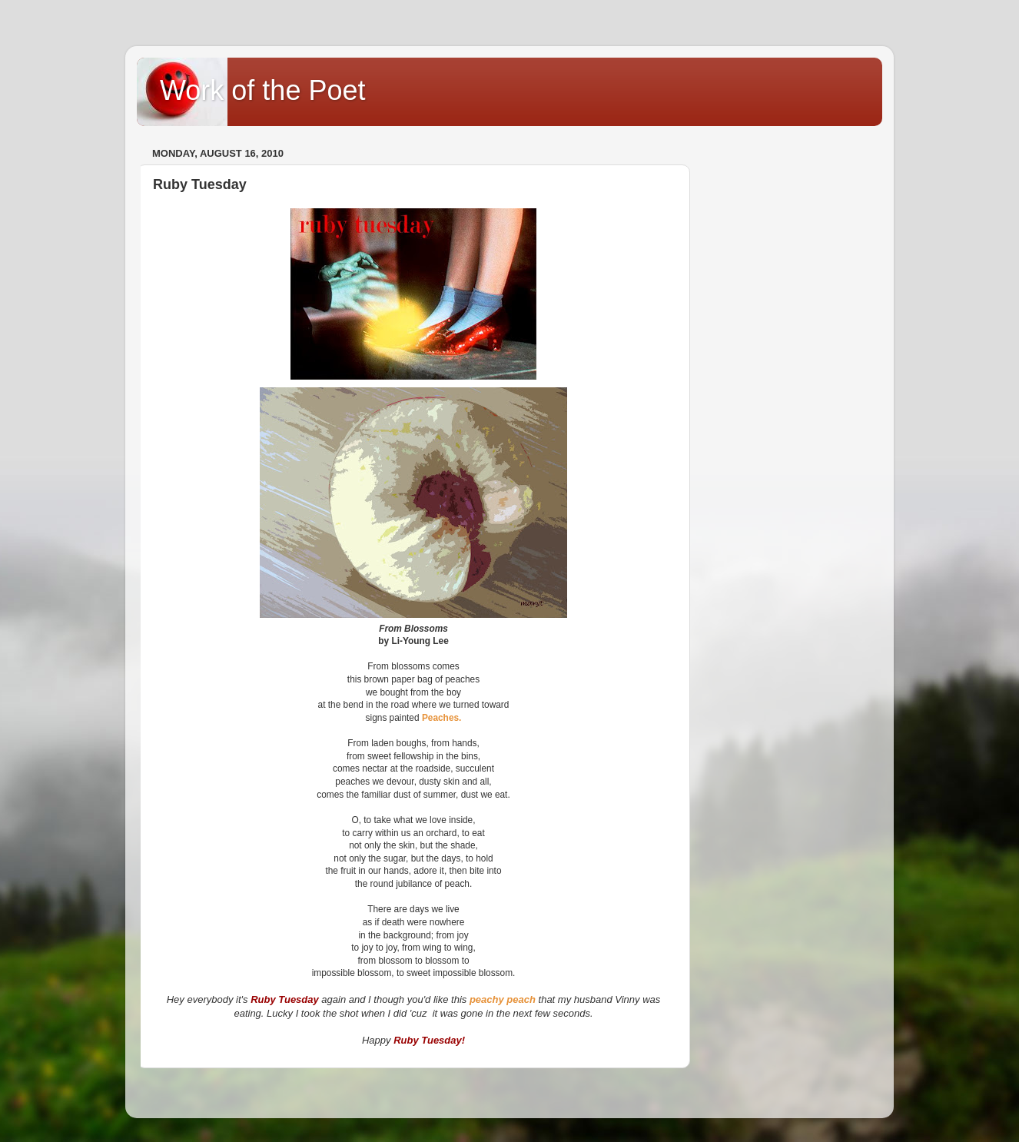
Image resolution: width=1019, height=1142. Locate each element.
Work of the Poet (262, 90)
